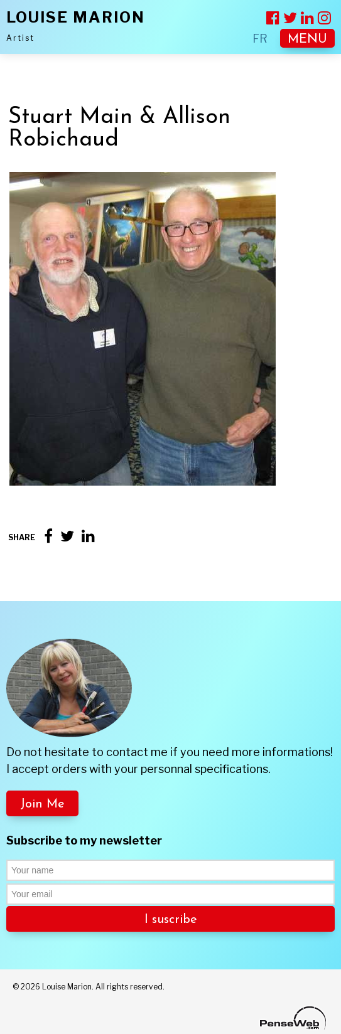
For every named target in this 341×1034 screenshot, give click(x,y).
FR (260, 38)
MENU (307, 39)
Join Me (42, 804)
